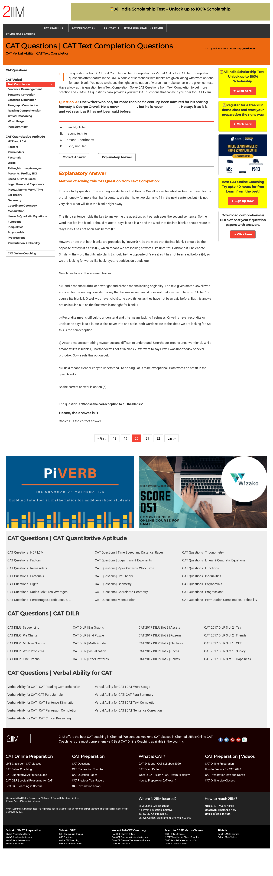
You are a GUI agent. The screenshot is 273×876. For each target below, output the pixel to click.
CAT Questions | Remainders (27, 568)
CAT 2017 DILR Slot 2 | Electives (161, 643)
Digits (11, 162)
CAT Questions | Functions (200, 568)
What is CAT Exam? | (151, 775)
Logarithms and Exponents (26, 184)
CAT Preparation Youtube (87, 769)
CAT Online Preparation (219, 763)
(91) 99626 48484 (224, 805)
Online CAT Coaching (20, 34)
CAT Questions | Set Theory (114, 576)
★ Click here (243, 234)
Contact (110, 28)
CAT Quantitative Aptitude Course (26, 775)
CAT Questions (213, 48)
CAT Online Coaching (22, 253)
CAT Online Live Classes (220, 780)
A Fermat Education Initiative (65, 798)
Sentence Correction (21, 94)
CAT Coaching (53, 28)
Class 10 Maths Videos (176, 843)
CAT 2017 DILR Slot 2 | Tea (222, 627)
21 (147, 438)
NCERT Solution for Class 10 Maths (182, 837)
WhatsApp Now (227, 809)
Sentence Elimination (22, 100)
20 (136, 438)
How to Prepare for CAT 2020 (223, 769)
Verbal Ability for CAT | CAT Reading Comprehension (43, 687)
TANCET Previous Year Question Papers (131, 840)
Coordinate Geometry (22, 205)
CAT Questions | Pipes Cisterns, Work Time (124, 568)
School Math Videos (227, 837)
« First (101, 438)
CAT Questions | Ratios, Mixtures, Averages (37, 592)
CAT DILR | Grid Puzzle (88, 635)
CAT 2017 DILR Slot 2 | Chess (159, 651)
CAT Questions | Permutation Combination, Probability (219, 600)
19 (125, 438)
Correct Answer (74, 157)
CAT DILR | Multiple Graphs (26, 643)
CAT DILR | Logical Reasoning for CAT (29, 780)
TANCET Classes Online (123, 834)
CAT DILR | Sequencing (23, 627)
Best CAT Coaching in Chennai (24, 786)
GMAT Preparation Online (18, 834)
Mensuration (16, 211)
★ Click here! (242, 91)
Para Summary (18, 126)
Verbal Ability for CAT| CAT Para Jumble (35, 694)
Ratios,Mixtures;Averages (24, 168)
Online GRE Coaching (69, 840)
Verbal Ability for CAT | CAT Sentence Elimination (41, 702)
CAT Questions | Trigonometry (203, 552)
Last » (171, 438)
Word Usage (16, 121)
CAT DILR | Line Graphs (23, 659)
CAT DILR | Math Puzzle (89, 643)
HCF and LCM (17, 141)
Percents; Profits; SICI (22, 173)
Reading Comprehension (24, 110)
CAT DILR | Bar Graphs (88, 627)
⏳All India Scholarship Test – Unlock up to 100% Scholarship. (170, 9)
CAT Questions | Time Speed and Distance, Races (129, 552)
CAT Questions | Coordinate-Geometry (121, 592)
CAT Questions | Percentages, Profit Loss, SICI (39, 600)
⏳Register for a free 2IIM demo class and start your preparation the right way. (243, 110)
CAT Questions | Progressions (202, 592)
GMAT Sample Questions (18, 840)
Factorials (14, 157)
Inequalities (15, 227)
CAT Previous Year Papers (88, 780)
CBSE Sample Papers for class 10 (181, 840)
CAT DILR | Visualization (89, 651)
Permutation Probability (24, 243)
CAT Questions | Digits (22, 584)
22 (158, 438)
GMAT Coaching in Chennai (19, 837)
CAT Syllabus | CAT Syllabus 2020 (160, 763)
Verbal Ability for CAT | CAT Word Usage (122, 687)
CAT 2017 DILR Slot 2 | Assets (159, 627)
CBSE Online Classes (174, 834)
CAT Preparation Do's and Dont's (225, 775)
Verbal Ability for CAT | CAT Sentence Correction (128, 710)
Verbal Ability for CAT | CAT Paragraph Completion (42, 710)
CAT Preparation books (86, 786)
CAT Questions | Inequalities (201, 576)
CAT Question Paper (84, 775)
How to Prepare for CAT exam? (158, 780)
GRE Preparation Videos (70, 843)
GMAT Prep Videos (15, 843)
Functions (14, 221)
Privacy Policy (13, 801)
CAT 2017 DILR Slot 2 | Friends (225, 635)
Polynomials (16, 232)
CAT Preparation (83, 28)
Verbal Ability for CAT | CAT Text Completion (125, 702)
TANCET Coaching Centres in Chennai (130, 837)
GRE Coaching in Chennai (71, 834)
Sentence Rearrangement (25, 89)
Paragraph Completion (23, 105)
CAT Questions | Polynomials (202, 584)
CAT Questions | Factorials (25, 576)
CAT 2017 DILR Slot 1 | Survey (225, 651)
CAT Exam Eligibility (177, 775)
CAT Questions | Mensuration (115, 600)
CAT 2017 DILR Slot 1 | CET (223, 643)
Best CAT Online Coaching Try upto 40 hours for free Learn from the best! (243, 186)
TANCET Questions (121, 843)
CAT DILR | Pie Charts (22, 635)
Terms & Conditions (30, 801)
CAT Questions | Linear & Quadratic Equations (213, 560)
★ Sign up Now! (242, 201)
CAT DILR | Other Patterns (91, 659)
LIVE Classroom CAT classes (23, 763)
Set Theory (15, 195)
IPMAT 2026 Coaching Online (144, 28)
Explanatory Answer (117, 157)
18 (114, 438)
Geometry (14, 200)
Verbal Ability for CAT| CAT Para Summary (124, 694)
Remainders (16, 152)
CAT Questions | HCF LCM (25, 552)
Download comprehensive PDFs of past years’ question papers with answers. (243, 220)
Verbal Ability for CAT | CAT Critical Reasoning (39, 718)
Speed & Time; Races (21, 179)
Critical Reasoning (20, 116)
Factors (13, 147)
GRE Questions (66, 837)
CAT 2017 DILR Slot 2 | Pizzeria (160, 635)
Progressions (16, 237)
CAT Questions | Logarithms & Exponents (123, 560)
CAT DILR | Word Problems (25, 651)
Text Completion (231, 48)
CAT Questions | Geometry (113, 584)
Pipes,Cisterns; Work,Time (25, 189)
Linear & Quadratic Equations (27, 216)
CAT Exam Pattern (150, 769)
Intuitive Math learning (228, 834)
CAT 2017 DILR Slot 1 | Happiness (227, 659)
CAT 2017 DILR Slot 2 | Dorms (159, 659)
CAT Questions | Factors (24, 560)
